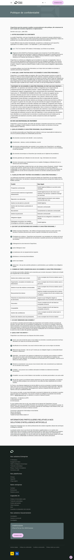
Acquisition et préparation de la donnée (20, 509)
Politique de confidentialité (26, 547)
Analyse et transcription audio (18, 499)
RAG (11, 507)
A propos (12, 488)
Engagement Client (15, 461)
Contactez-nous (58, 2)
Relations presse (14, 492)
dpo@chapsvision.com (20, 395)
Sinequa (12, 477)
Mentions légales (14, 547)
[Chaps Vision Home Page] (19, 3)
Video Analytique (14, 505)
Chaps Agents (14, 481)
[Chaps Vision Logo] (37, 451)
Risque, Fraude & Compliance (18, 468)
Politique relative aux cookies (52, 547)
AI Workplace (13, 459)
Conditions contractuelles (39, 547)
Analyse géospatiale (15, 503)
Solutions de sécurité (15, 518)
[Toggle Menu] (11, 2)
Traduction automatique (16, 466)
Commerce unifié (14, 470)
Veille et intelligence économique (18, 464)
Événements (13, 490)
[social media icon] (12, 553)
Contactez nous (18, 535)
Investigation (13, 516)
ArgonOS (12, 479)
